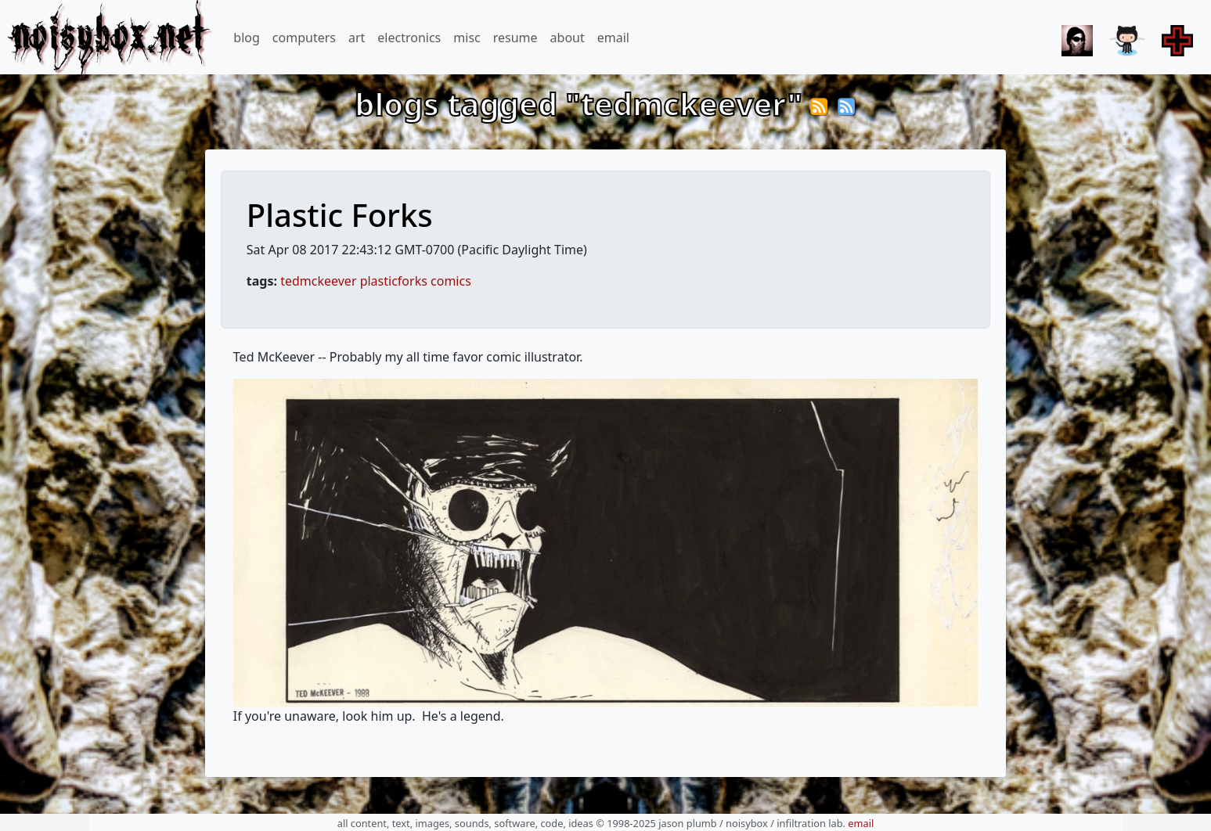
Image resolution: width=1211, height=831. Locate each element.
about (567, 37)
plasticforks (393, 281)
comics (451, 281)
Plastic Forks (340, 214)
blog (246, 37)
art (356, 37)
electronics (409, 37)
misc (466, 37)
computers (304, 37)
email (613, 37)
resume (515, 37)
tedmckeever (318, 281)
